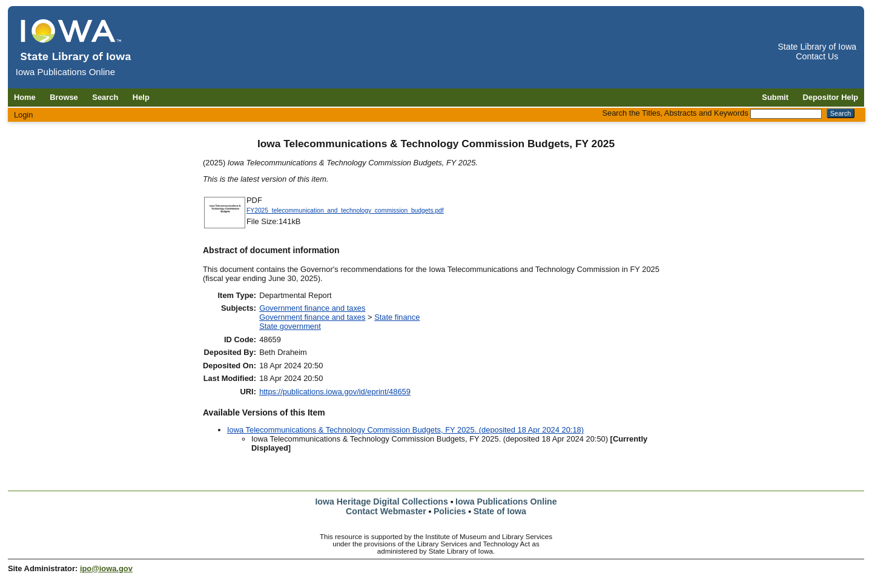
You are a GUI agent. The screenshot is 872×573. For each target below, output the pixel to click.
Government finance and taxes (312, 308)
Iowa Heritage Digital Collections (381, 501)
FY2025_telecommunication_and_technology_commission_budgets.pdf (345, 210)
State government (290, 326)
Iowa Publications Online (506, 501)
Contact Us (817, 56)
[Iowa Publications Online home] (76, 40)
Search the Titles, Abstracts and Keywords (675, 113)
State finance (397, 317)
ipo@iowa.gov (106, 568)
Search (105, 97)
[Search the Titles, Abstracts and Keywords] (786, 114)
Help (141, 97)
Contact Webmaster (386, 511)
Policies (450, 511)
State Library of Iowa (817, 46)
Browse (64, 97)
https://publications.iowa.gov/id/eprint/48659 (335, 391)
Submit (775, 97)
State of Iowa (500, 511)
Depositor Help (831, 97)
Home (25, 97)
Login (23, 114)
